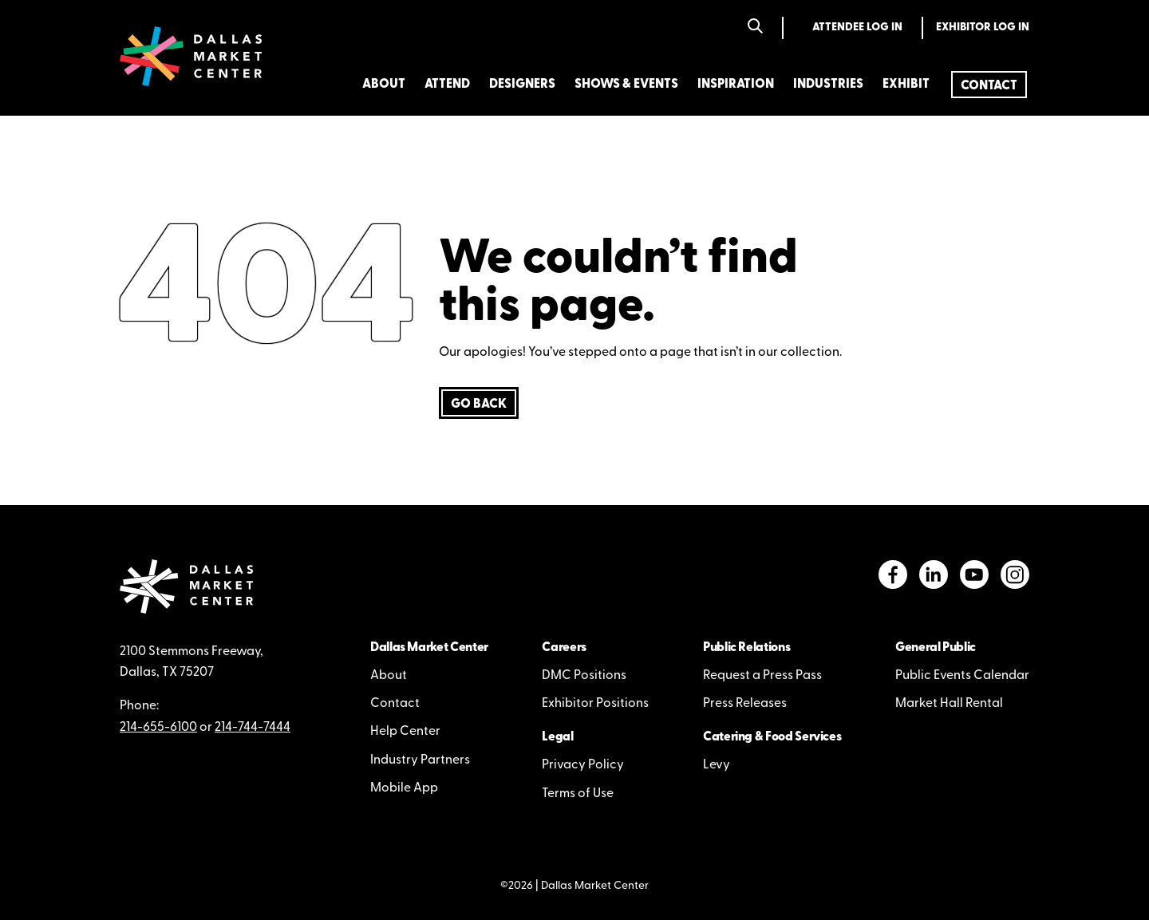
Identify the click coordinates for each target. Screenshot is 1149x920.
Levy (716, 765)
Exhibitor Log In (982, 28)
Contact (395, 703)
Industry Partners (420, 760)
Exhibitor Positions (595, 703)
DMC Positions (584, 675)
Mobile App (404, 788)
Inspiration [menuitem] (735, 84)
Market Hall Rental (949, 703)
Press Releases (745, 703)
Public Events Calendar (962, 675)
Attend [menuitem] (447, 84)
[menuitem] (989, 85)
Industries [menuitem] (828, 84)
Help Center (405, 731)
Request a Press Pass (762, 675)
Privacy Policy (583, 765)
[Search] (755, 27)
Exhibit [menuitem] (906, 84)
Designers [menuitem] (522, 84)
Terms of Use (578, 794)
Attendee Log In (857, 28)
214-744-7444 (252, 727)
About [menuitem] (383, 84)
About (388, 675)
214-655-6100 (158, 727)
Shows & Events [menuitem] (626, 84)
